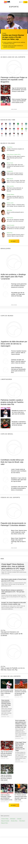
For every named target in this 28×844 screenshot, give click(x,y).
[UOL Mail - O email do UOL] (20, 2)
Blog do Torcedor (5, 820)
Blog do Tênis (4, 823)
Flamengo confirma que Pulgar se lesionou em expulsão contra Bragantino (13, 46)
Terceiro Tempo (4, 818)
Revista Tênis (14, 820)
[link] (2, 125)
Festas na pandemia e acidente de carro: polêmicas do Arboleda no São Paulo (14, 43)
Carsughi (19, 818)
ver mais (14, 241)
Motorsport (12, 818)
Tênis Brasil (22, 820)
